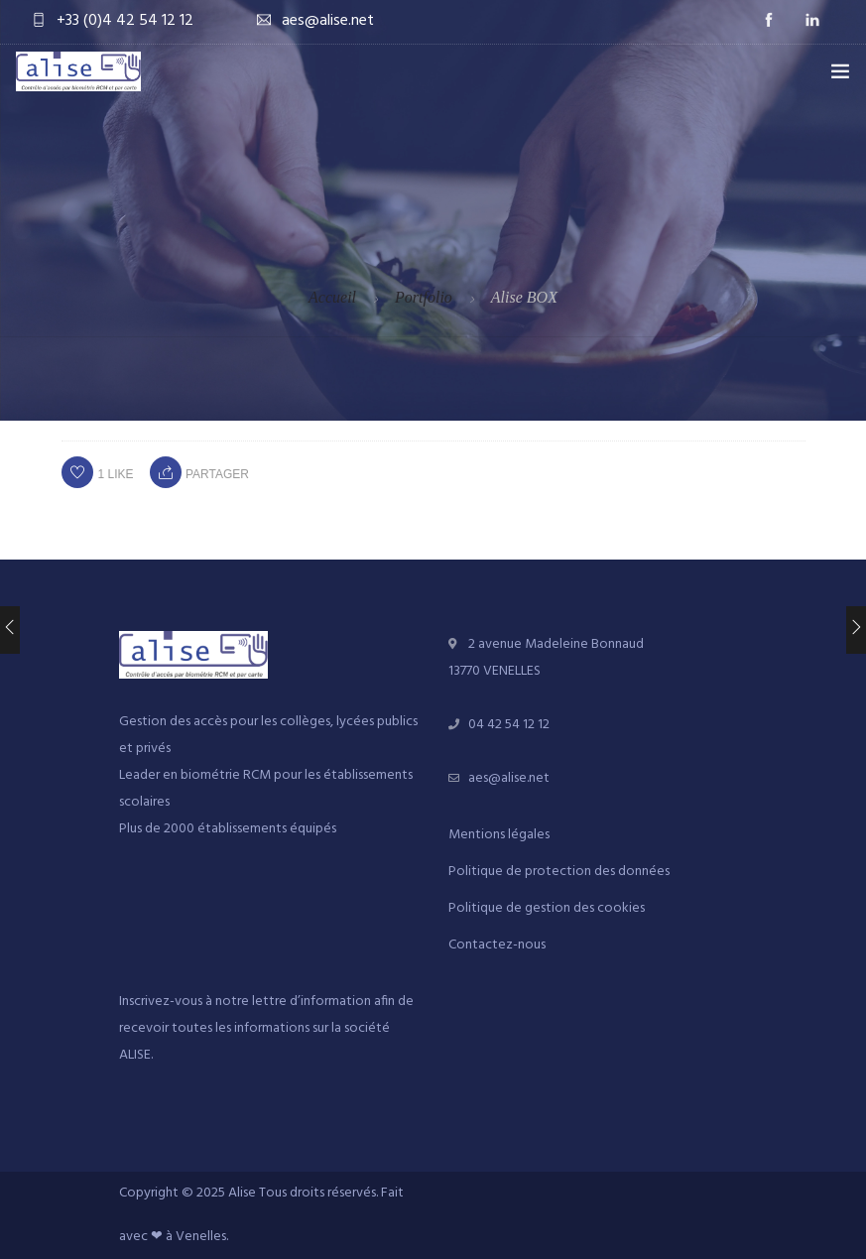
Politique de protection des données (559, 871)
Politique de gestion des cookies (546, 908)
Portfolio (423, 297)
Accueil (332, 297)
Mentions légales (499, 834)
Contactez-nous (497, 945)
